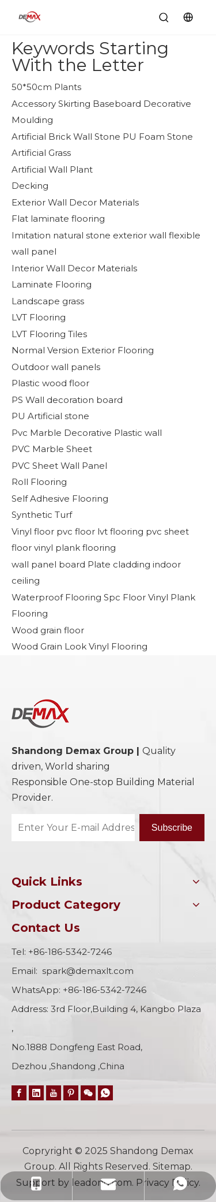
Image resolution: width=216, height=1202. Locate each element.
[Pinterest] (70, 1092)
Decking (30, 185)
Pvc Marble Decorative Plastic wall (87, 432)
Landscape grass (48, 301)
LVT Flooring (39, 317)
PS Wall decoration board (67, 399)
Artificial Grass (41, 152)
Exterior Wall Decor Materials (75, 202)
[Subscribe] (171, 827)
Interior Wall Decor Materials (74, 268)
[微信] (88, 1092)
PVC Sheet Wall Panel (59, 465)
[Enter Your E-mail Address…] (73, 827)
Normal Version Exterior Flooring (83, 350)
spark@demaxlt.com (88, 970)
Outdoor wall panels (56, 366)
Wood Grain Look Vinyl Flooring (79, 646)
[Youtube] (53, 1092)
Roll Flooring (39, 481)
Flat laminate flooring (58, 218)
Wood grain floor (48, 630)
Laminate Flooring (52, 284)
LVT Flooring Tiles (49, 334)
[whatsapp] (105, 1092)
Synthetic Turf (42, 514)
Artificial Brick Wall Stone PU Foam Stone (102, 136)
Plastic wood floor (50, 383)
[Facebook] (19, 1092)
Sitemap (172, 1166)
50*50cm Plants (46, 86)
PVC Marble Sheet (52, 448)
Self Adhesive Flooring (60, 498)
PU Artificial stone (50, 415)
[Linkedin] (36, 1092)
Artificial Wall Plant (52, 169)
